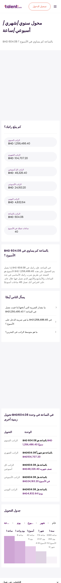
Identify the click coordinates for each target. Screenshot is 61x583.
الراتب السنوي (14, 140)
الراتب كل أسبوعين (16, 169)
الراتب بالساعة (14, 213)
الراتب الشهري (14, 155)
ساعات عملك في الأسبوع (18, 228)
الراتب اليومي (13, 199)
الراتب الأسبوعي (14, 184)
